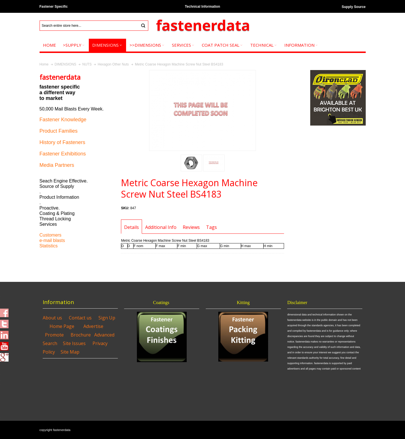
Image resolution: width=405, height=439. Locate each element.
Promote (54, 335)
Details (131, 227)
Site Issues (74, 343)
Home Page (62, 326)
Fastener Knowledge (63, 119)
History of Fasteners (62, 142)
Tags (211, 227)
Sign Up (106, 318)
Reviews (191, 227)
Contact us (80, 318)
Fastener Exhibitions (63, 154)
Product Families (59, 131)
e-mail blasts (52, 240)
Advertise (93, 326)
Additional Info (160, 227)
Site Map (70, 352)
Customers (50, 235)
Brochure (81, 335)
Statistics (49, 245)
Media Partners (57, 165)
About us (52, 318)
